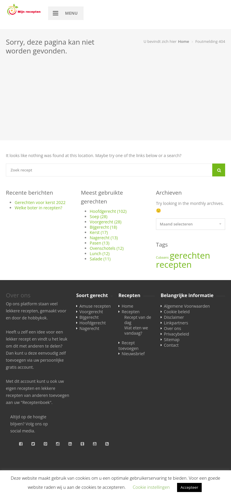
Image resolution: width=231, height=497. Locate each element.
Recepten (131, 311)
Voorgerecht (105, 222)
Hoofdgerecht (108, 211)
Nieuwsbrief (133, 353)
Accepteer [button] (189, 487)
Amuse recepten (95, 306)
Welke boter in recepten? (38, 207)
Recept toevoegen (128, 345)
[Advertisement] (115, 99)
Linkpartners (176, 323)
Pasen (99, 243)
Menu (71, 13)
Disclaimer (174, 317)
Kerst (99, 232)
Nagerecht (104, 237)
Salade (100, 259)
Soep (98, 216)
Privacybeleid (176, 334)
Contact (171, 345)
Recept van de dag (137, 319)
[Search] (218, 170)
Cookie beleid (177, 311)
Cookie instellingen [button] (151, 487)
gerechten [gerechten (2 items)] (190, 255)
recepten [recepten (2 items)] (174, 264)
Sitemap (171, 339)
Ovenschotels (107, 248)
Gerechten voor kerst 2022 (40, 202)
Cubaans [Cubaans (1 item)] (162, 257)
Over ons (172, 328)
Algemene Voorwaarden (187, 306)
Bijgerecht (103, 227)
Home (183, 41)
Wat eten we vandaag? (136, 330)
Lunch (100, 253)
